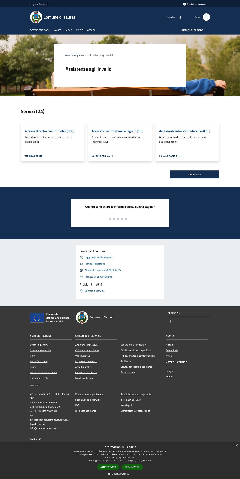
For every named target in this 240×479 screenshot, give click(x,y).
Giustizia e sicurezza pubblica (136, 350)
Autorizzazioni (128, 372)
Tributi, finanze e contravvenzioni (138, 355)
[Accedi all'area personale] (194, 4)
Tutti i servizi (194, 174)
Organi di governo (39, 345)
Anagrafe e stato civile (87, 345)
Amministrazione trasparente (136, 394)
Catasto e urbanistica (86, 372)
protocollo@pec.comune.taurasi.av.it (49, 419)
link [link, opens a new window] (149, 460)
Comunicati (172, 350)
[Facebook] (179, 17)
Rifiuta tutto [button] (132, 466)
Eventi (169, 376)
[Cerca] (206, 17)
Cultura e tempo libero (87, 350)
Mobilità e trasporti (85, 378)
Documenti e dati (39, 378)
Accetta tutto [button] (108, 467)
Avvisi (169, 356)
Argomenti (79, 55)
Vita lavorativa (82, 356)
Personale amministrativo (43, 372)
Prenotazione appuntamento (90, 394)
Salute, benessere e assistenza (136, 367)
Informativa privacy (131, 400)
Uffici (32, 356)
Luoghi (169, 371)
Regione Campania (39, 4)
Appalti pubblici (83, 367)
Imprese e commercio (86, 361)
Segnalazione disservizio (88, 400)
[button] (120, 473)
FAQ (77, 405)
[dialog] (120, 460)
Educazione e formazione (133, 344)
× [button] (236, 445)
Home (67, 55)
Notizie (169, 345)
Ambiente (126, 361)
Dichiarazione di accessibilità (135, 411)
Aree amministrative (40, 350)
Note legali (126, 405)
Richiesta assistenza (85, 411)
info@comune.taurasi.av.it (44, 428)
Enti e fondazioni (38, 361)
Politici (33, 367)
